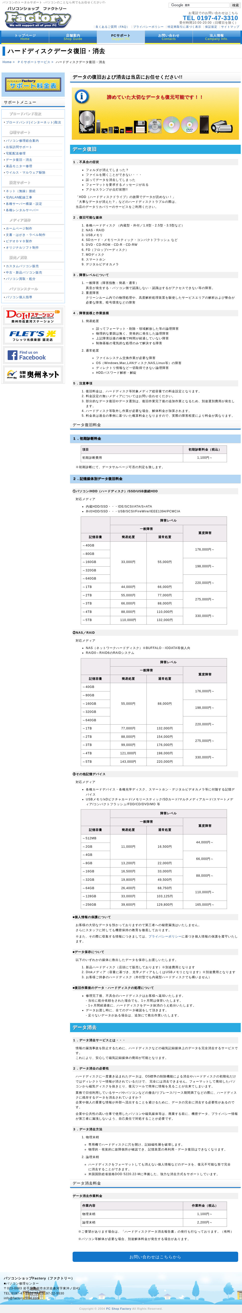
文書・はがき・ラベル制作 (26, 235)
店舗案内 (73, 37)
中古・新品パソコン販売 (24, 272)
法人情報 (216, 37)
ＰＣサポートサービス (33, 62)
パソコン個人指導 (19, 297)
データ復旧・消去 (19, 160)
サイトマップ (230, 26)
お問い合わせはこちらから (155, 1257)
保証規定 (211, 26)
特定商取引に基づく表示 (184, 26)
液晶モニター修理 (19, 166)
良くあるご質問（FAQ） (112, 26)
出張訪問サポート (19, 147)
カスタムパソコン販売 (22, 266)
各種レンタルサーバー (22, 210)
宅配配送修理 (16, 153)
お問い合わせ (169, 37)
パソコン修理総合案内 (22, 140)
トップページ (25, 37)
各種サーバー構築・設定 (24, 204)
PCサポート (121, 37)
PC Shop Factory (118, 1308)
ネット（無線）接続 (21, 191)
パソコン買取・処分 (21, 279)
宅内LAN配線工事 (19, 197)
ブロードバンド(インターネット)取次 (33, 122)
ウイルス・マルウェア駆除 (26, 172)
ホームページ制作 (19, 228)
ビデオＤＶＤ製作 (19, 241)
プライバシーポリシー (148, 26)
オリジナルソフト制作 (22, 247)
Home (7, 62)
